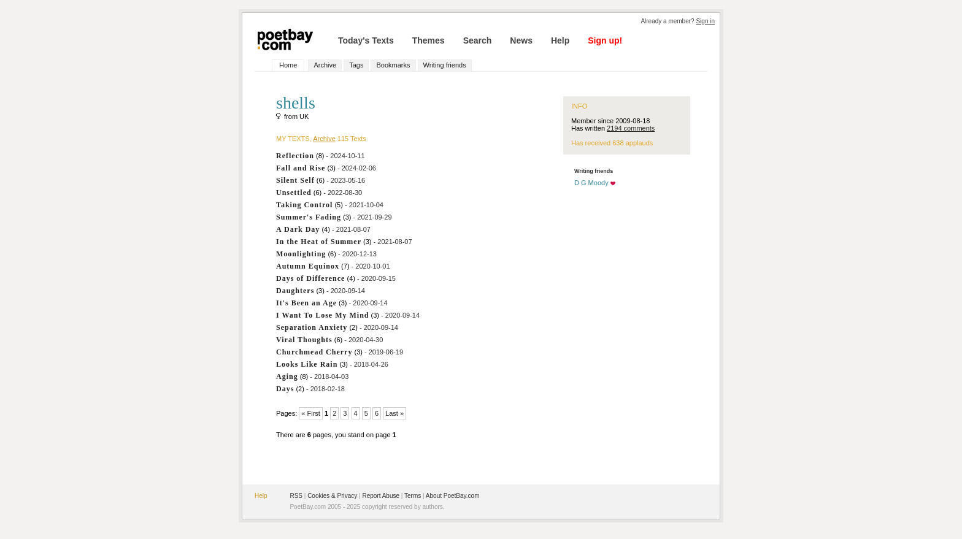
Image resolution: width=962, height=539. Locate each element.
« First (310, 413)
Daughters (295, 290)
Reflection (295, 155)
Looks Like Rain (306, 364)
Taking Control (304, 205)
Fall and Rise (300, 168)
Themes (428, 40)
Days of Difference (310, 278)
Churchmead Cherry (314, 352)
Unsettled (294, 192)
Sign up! (605, 40)
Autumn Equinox (307, 266)
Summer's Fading (308, 217)
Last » (394, 413)
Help (560, 40)
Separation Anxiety (311, 327)
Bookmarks (393, 65)
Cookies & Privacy (332, 495)
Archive (325, 65)
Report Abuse (380, 495)
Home (288, 65)
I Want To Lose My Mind (322, 315)
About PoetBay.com (453, 495)
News (521, 40)
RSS (296, 495)
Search (477, 40)
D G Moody (591, 182)
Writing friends (444, 65)
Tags (356, 65)
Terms (412, 495)
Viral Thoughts (304, 339)
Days (285, 388)
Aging (287, 376)
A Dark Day (298, 229)
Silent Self (295, 180)
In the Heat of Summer (318, 241)
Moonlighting (301, 254)
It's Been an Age (306, 303)
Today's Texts (366, 40)
